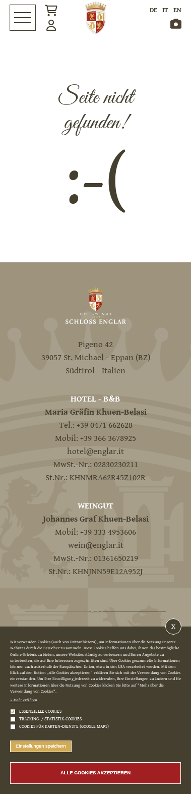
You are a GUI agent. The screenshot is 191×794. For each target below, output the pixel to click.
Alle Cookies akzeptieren (95, 772)
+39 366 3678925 (108, 438)
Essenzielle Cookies (40, 711)
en (177, 10)
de (153, 10)
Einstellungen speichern (41, 746)
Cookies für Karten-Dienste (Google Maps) (64, 726)
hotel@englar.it (95, 451)
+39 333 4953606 (108, 532)
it (165, 10)
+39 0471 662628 (105, 425)
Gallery (175, 23)
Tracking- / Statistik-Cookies (50, 719)
